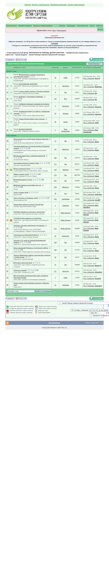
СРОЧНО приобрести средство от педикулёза (29, 212)
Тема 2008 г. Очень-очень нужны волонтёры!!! (29, 115)
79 (55, 141)
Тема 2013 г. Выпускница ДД (23, 259)
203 (55, 242)
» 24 (42, 179)
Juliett (97, 123)
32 (55, 77)
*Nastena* (65, 169)
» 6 (40, 168)
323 (55, 199)
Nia (65, 92)
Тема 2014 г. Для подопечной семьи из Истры (29, 214)
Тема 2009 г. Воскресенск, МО (24, 272)
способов (54, 43)
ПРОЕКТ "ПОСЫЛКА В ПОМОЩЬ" (31, 96)
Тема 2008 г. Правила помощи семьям (26, 131)
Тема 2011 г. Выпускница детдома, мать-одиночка (30, 244)
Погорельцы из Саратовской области (26, 235)
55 (55, 122)
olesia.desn (98, 194)
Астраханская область (21, 159)
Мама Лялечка (65, 213)
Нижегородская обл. (20, 200)
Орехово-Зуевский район (22, 165)
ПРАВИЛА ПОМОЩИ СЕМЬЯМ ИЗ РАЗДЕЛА (34, 104)
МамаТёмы (98, 87)
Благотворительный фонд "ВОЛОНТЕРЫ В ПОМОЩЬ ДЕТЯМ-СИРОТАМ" (36, 53)
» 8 (21, 98)
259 (55, 187)
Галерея (62, 25)
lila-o (65, 98)
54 (55, 236)
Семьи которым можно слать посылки (32, 119)
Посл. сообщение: (88, 78)
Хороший (98, 278)
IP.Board (53, 327)
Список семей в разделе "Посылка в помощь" (34, 91)
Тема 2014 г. (18, 287)
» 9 (21, 157)
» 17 (48, 198)
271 (55, 271)
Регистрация (61, 30)
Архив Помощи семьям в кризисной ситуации (47, 55)
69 (55, 193)
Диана (97, 142)
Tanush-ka (65, 86)
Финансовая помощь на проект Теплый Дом (28, 204)
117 (55, 228)
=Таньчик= (65, 205)
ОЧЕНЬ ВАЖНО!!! (26, 129)
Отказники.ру (11, 25)
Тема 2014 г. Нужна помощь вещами (26, 237)
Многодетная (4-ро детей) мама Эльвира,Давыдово (31, 139)
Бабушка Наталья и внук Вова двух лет (28, 185)
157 (55, 98)
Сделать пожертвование (42, 25)
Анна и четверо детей (21, 192)
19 (55, 285)
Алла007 (97, 200)
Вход (54, 30)
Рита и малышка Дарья (22, 168)
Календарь (71, 25)
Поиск (92, 25)
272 (55, 175)
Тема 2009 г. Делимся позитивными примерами (30, 279)
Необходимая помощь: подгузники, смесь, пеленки (31, 171)
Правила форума (25, 25)
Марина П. (98, 265)
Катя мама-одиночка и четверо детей (26, 163)
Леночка (65, 113)
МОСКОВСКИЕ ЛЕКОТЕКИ (28, 84)
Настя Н (97, 78)
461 (55, 180)
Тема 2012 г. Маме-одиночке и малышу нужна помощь (32, 252)
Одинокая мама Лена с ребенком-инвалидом (30, 156)
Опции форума (93, 64)
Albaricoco (65, 149)
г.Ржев (16, 182)
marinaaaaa (65, 199)
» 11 (29, 242)
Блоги (100, 29)
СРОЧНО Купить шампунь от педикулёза (27, 218)
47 (55, 264)
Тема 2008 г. (18, 100)
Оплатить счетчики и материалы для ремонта (29, 225)
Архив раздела (21, 55)
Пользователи (82, 25)
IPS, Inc (64, 327)
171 (55, 164)
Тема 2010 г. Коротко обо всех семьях (26, 93)
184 (55, 250)
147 (55, 149)
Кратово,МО (18, 194)
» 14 (39, 174)
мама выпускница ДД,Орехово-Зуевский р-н (28, 143)
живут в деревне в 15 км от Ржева (25, 176)
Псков (16, 189)
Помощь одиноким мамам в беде (25, 206)
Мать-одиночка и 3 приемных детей (26, 198)
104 (55, 169)
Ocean (65, 122)
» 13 (21, 187)
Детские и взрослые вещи (23, 262)
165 (55, 158)
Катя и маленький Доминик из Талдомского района (31, 248)
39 (55, 257)
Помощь (99, 25)
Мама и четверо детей (21, 174)
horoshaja (65, 285)
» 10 (21, 250)
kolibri (65, 77)
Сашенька (98, 114)
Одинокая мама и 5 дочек (23, 179)
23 (55, 113)
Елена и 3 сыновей (20, 270)
